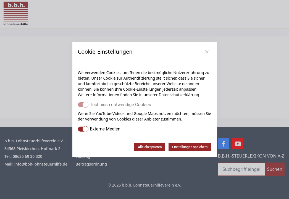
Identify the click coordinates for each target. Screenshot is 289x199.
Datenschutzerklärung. (179, 94)
